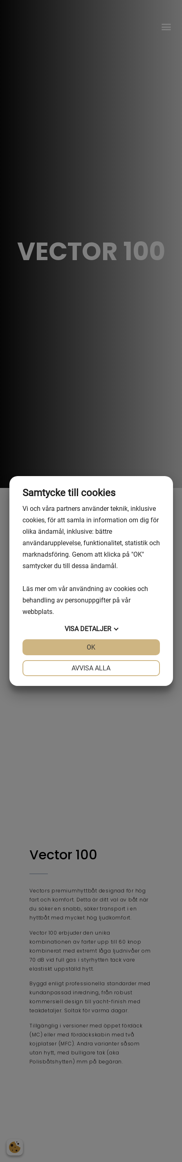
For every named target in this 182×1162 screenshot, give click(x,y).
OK (91, 647)
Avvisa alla (91, 668)
